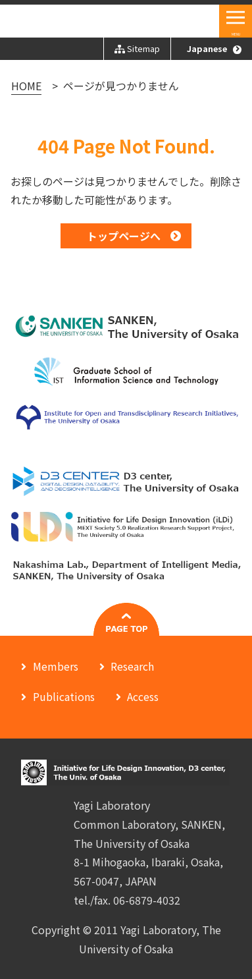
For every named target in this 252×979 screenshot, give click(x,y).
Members (55, 666)
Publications (64, 696)
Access (143, 696)
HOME (26, 86)
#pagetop (126, 619)
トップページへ (124, 236)
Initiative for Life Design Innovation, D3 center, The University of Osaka (126, 772)
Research (132, 666)
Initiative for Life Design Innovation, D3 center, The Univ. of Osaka (111, 22)
